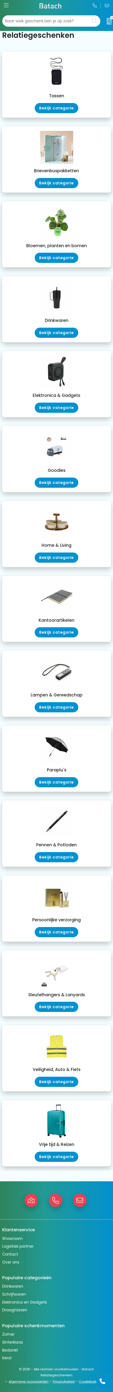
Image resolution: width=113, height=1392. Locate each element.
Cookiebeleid (90, 1381)
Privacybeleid (64, 1381)
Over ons (10, 1262)
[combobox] (46, 21)
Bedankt (10, 1350)
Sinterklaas (12, 1342)
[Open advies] (102, 1381)
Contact (10, 1254)
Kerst (7, 1358)
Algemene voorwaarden (28, 1381)
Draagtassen (14, 1310)
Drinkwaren (12, 1286)
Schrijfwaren (14, 1294)
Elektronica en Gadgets (24, 1302)
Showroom (12, 1238)
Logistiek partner (18, 1246)
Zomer (8, 1334)
